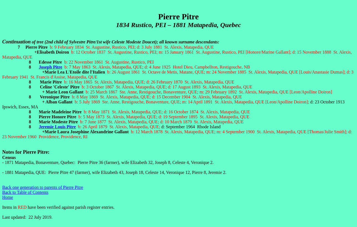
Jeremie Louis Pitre (57, 126)
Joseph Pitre (50, 67)
